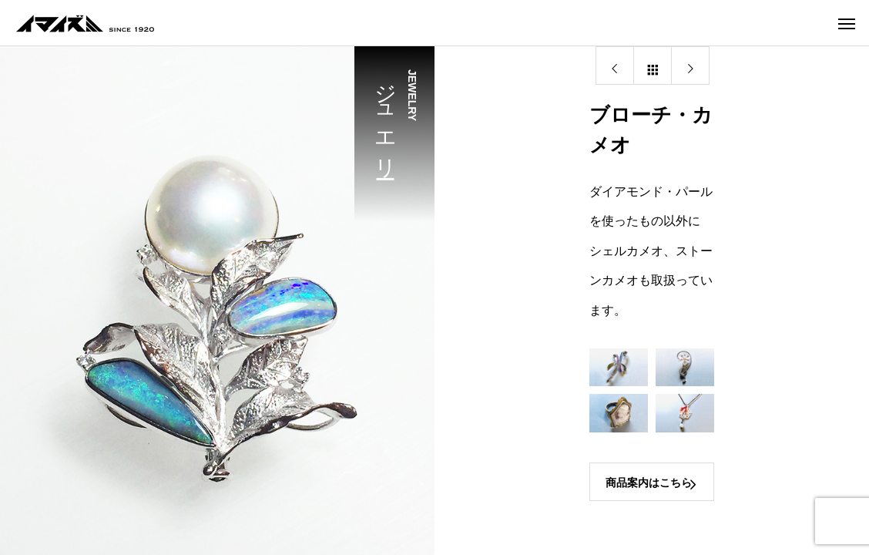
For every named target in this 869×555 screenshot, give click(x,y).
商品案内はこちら (649, 482)
